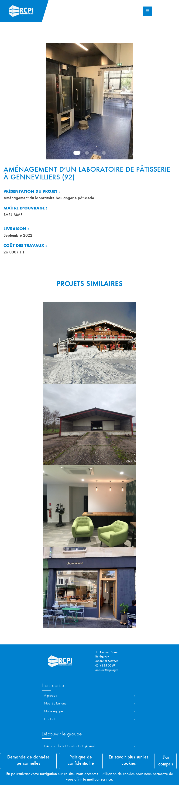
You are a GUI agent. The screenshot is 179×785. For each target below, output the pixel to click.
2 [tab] (87, 153)
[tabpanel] (89, 101)
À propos (50, 695)
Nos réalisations (55, 703)
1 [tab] (76, 153)
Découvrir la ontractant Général (69, 746)
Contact (49, 719)
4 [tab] (104, 153)
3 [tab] (95, 153)
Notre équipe (53, 711)
